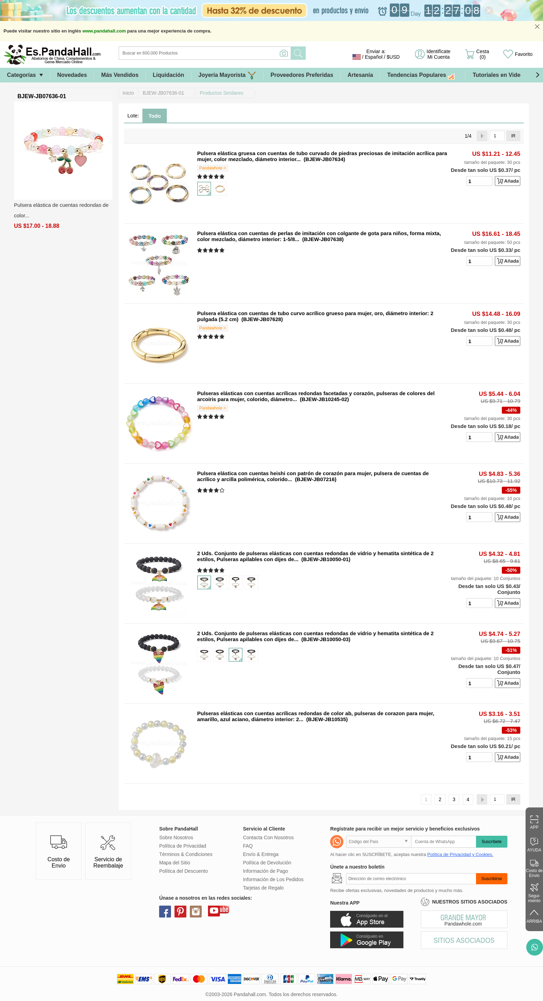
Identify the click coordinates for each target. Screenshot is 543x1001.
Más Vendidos (120, 75)
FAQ (248, 846)
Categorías (21, 75)
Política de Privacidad (182, 846)
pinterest (180, 911)
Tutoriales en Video (498, 75)
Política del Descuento (183, 871)
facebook (165, 911)
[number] (479, 181)
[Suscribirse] (411, 878)
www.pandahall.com (104, 31)
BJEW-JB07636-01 (163, 93)
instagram (196, 911)
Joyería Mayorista (227, 75)
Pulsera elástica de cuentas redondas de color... (61, 210)
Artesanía (360, 75)
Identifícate (438, 54)
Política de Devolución (267, 862)
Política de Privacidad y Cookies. (460, 854)
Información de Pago (265, 871)
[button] (537, 75)
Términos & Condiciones (186, 854)
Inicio (128, 93)
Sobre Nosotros (176, 837)
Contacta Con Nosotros (268, 837)
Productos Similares (222, 93)
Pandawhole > (212, 168)
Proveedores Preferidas (301, 75)
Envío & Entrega (260, 854)
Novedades (72, 75)
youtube (214, 910)
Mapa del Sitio (174, 862)
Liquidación (168, 75)
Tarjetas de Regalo (263, 888)
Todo (154, 116)
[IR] (497, 136)
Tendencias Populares (423, 75)
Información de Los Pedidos (273, 879)
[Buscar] (233, 53)
